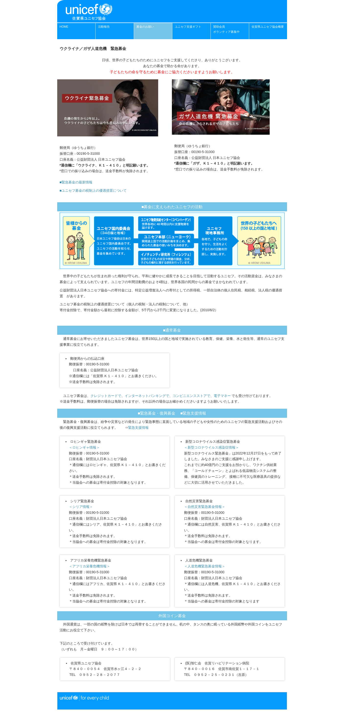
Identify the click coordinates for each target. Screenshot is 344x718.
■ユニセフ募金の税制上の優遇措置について (93, 190)
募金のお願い (145, 26)
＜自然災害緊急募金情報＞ (204, 507)
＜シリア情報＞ (81, 507)
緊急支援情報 (138, 428)
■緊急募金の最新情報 (76, 182)
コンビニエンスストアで (191, 396)
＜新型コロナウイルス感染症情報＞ (211, 447)
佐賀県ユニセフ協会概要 (268, 26)
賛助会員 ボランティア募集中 (226, 29)
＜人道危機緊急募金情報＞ (204, 566)
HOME (64, 26)
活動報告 (104, 26)
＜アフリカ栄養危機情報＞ (89, 566)
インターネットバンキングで (147, 396)
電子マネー (222, 396)
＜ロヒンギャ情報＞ (84, 447)
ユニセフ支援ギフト (188, 26)
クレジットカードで (105, 396)
